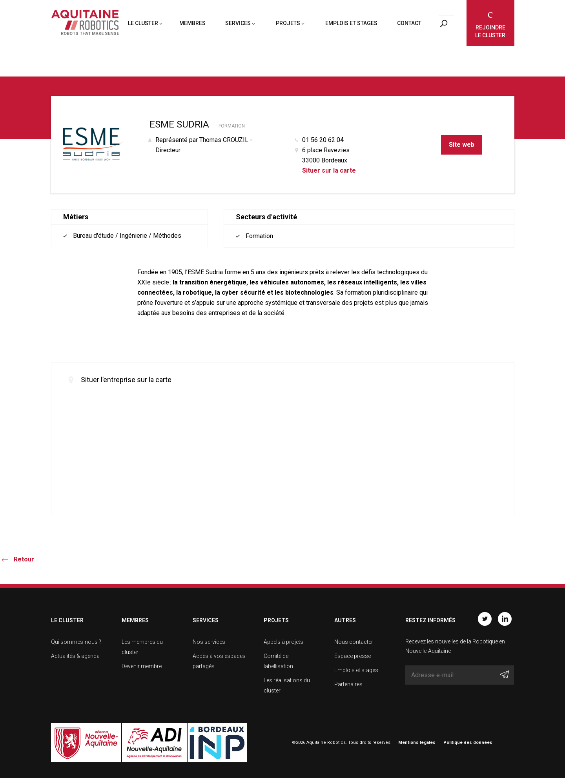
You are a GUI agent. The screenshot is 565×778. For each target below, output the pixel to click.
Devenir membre (142, 666)
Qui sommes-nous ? (76, 642)
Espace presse (352, 656)
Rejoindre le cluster (490, 31)
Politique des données (467, 742)
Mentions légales (417, 742)
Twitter (485, 618)
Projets (288, 25)
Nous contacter (353, 642)
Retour (24, 559)
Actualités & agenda (75, 656)
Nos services (209, 642)
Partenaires (348, 684)
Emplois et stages (351, 25)
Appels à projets (283, 642)
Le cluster (143, 25)
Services (238, 25)
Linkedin (505, 618)
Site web (461, 144)
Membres (192, 25)
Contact (409, 25)
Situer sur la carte (329, 170)
